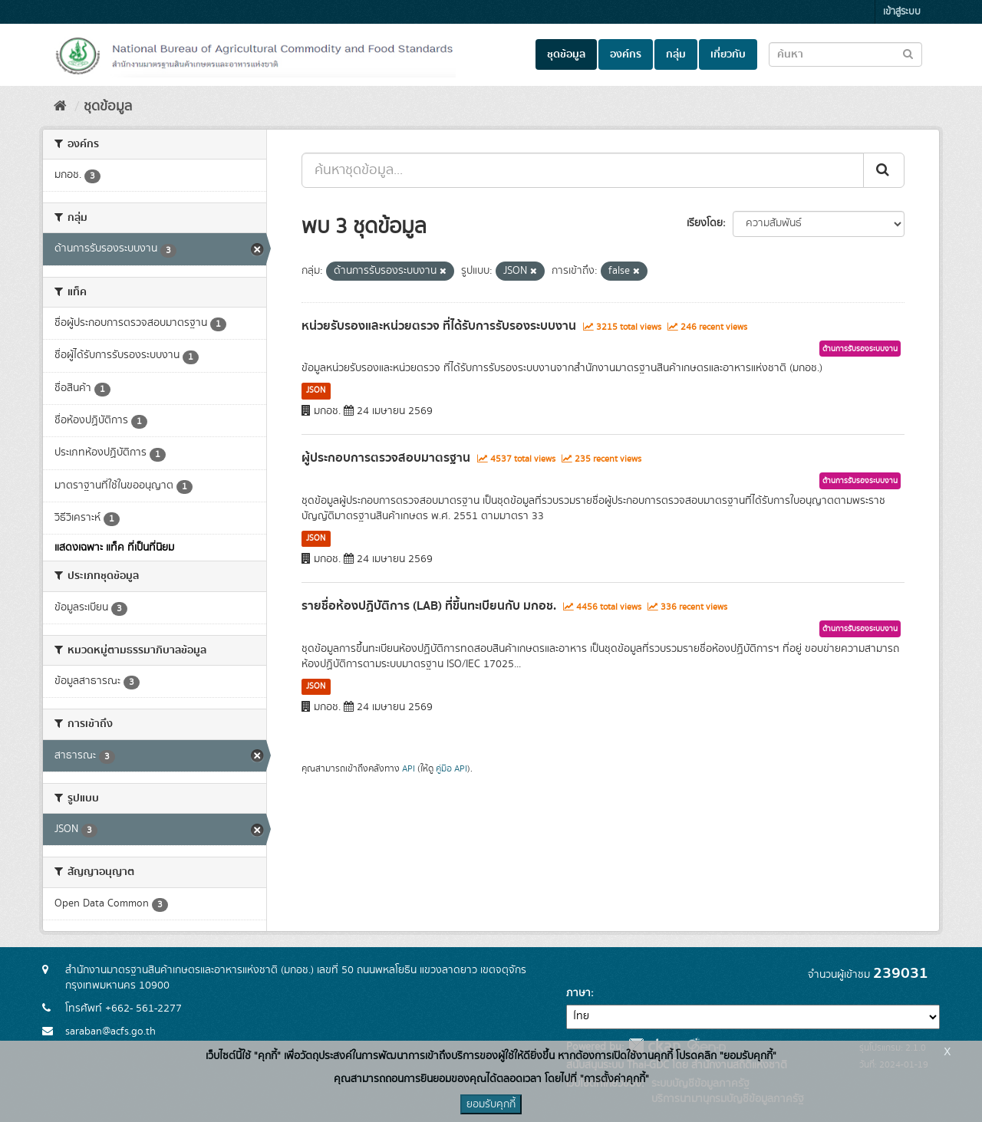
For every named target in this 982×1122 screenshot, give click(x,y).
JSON (315, 390)
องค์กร (625, 54)
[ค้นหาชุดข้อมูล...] (583, 170)
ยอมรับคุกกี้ (491, 1104)
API (408, 768)
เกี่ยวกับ (728, 54)
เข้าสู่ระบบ (902, 12)
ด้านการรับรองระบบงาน (860, 349)
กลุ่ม (676, 54)
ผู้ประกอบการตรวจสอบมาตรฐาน (386, 458)
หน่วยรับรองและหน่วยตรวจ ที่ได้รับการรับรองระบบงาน (439, 326)
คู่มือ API (451, 768)
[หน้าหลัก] (60, 107)
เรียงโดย (705, 223)
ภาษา (578, 993)
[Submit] (884, 170)
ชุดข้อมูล (566, 54)
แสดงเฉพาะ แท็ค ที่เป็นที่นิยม (114, 547)
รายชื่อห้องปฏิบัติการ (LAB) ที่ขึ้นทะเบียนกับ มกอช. (429, 606)
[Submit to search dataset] (907, 53)
